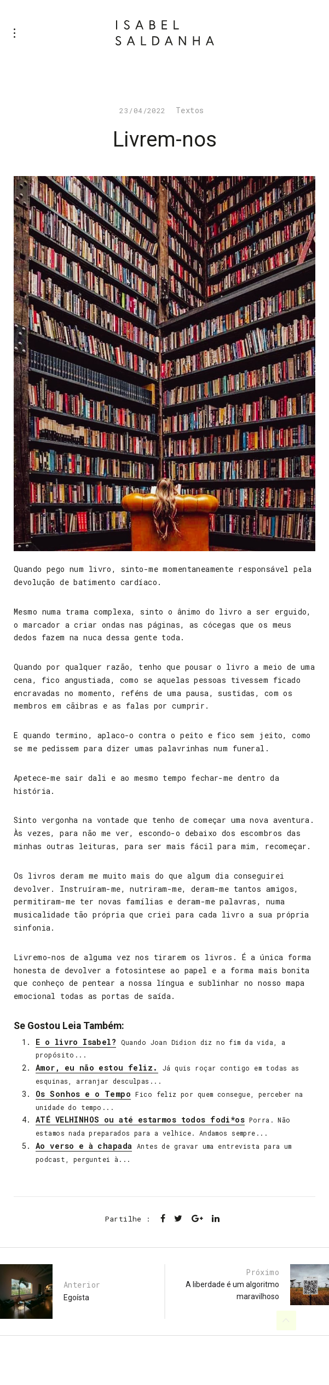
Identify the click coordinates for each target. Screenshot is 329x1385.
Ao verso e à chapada (84, 1146)
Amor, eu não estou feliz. (97, 1067)
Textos (190, 110)
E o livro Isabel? (76, 1042)
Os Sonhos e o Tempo (83, 1094)
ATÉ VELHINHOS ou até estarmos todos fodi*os (140, 1119)
